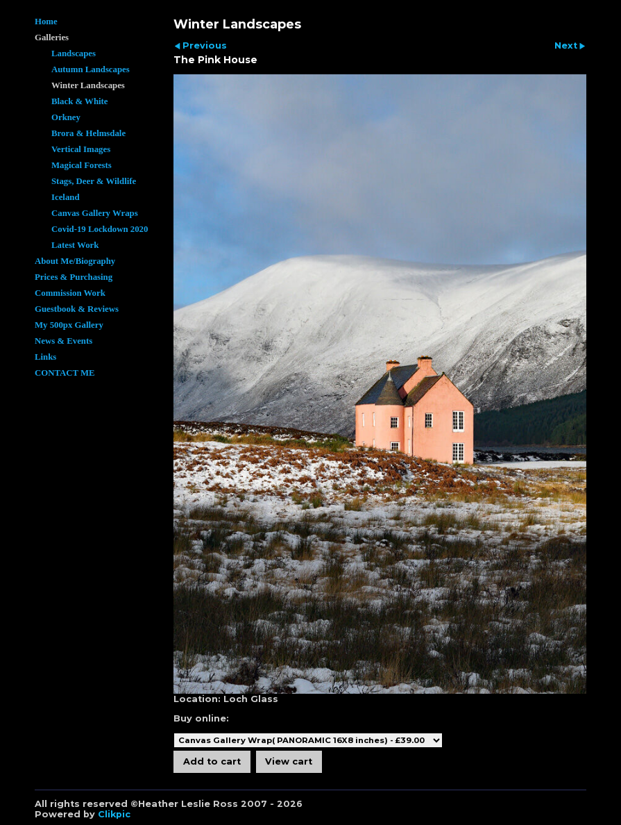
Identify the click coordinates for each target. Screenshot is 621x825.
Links (45, 357)
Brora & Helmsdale (88, 133)
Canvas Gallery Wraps (94, 213)
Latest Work (75, 245)
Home (46, 21)
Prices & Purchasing (73, 277)
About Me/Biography (75, 261)
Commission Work (70, 293)
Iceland (65, 197)
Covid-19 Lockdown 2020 (99, 229)
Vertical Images (80, 149)
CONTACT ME (65, 373)
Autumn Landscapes (90, 69)
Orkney (65, 117)
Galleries (52, 37)
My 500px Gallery (69, 325)
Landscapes (73, 53)
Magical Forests (81, 165)
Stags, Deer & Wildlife (93, 181)
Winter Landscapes (88, 85)
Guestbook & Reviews (77, 309)
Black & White (79, 101)
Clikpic (114, 814)
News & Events (63, 341)
